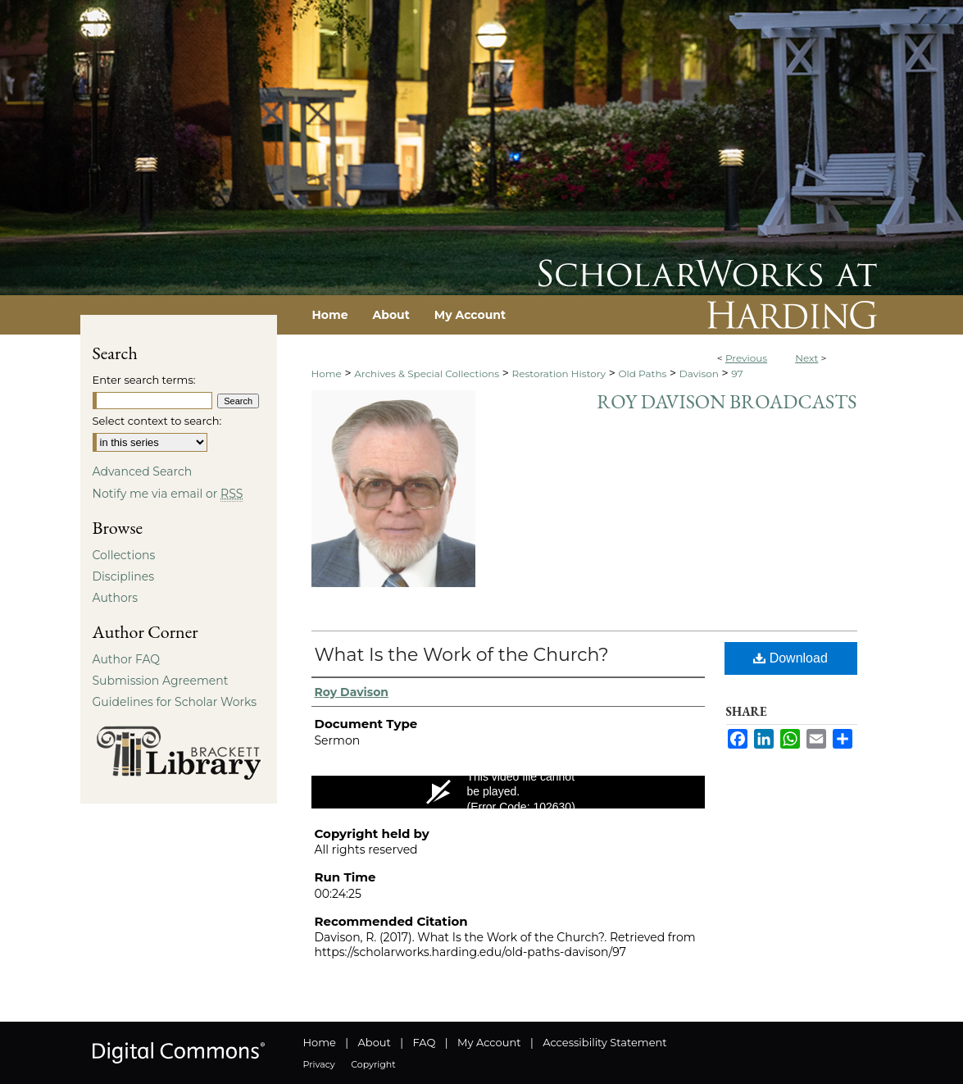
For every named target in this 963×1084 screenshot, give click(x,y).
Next (806, 358)
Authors (116, 597)
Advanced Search (143, 471)
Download (790, 658)
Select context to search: (157, 420)
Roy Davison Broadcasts (726, 401)
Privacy (319, 1064)
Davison (699, 373)
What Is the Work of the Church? (462, 655)
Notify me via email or (168, 493)
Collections (124, 555)
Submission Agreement (161, 680)
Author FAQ (127, 659)
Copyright (373, 1064)
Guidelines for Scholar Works (175, 702)
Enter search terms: (144, 379)
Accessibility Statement (604, 1042)
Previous (746, 358)
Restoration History (559, 373)
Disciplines (123, 576)
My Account (488, 1042)
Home (326, 373)
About (374, 1042)
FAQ (423, 1042)
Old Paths (642, 373)
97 (737, 373)
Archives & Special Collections (426, 373)
